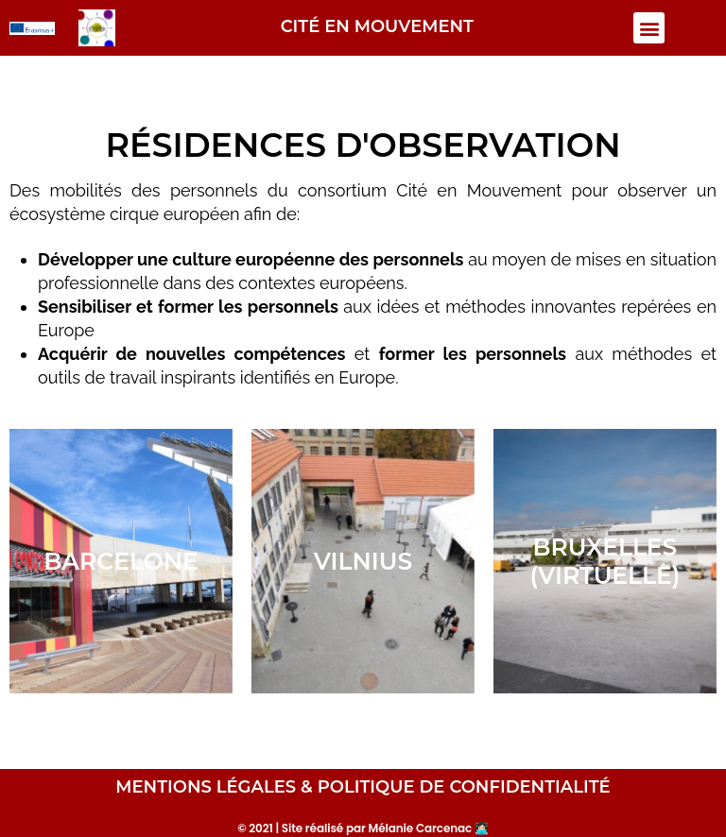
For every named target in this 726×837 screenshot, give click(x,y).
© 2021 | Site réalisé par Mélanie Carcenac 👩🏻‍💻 (363, 828)
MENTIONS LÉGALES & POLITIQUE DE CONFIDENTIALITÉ (362, 787)
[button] (649, 27)
